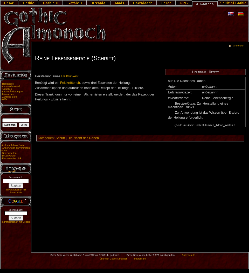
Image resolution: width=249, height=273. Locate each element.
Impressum (140, 258)
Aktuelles (7, 89)
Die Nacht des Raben (83, 138)
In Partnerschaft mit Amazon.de (16, 191)
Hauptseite (8, 84)
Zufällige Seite (9, 96)
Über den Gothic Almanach (114, 258)
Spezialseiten (9, 153)
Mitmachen (8, 94)
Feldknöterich (70, 83)
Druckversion (9, 155)
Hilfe (4, 99)
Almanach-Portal (11, 86)
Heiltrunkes (69, 76)
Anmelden (238, 45)
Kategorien (46, 138)
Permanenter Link (11, 158)
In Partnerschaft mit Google (16, 222)
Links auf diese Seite (13, 145)
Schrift (60, 138)
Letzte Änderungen (12, 91)
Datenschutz (188, 255)
